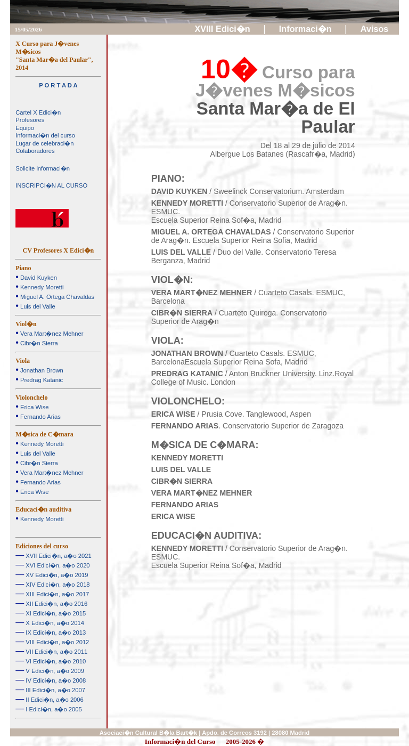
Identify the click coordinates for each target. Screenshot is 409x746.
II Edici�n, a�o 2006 (54, 699)
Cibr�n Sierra (38, 343)
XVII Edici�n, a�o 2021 (57, 556)
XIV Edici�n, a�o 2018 (56, 584)
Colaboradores (34, 151)
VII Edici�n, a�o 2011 (55, 651)
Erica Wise (34, 407)
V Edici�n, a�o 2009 (54, 671)
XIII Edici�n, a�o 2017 (56, 594)
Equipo (24, 128)
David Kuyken (38, 277)
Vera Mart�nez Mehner (51, 333)
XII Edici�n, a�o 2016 (55, 604)
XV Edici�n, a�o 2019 (56, 575)
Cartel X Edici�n (38, 112)
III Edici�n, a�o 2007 (54, 690)
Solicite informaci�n (42, 168)
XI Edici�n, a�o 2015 (55, 613)
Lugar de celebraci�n (44, 143)
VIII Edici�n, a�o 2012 (56, 642)
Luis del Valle (37, 306)
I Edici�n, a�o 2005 (52, 709)
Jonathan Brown (41, 370)
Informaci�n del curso (45, 135)
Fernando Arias (40, 416)
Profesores (29, 120)
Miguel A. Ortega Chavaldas (56, 297)
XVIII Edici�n (224, 29)
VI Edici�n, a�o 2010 (55, 661)
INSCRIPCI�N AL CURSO (51, 185)
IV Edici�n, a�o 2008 (55, 680)
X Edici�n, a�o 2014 (54, 623)
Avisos (376, 29)
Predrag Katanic (41, 380)
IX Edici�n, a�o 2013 (55, 632)
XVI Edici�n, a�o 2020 (56, 565)
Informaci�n (306, 29)
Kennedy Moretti (41, 287)
